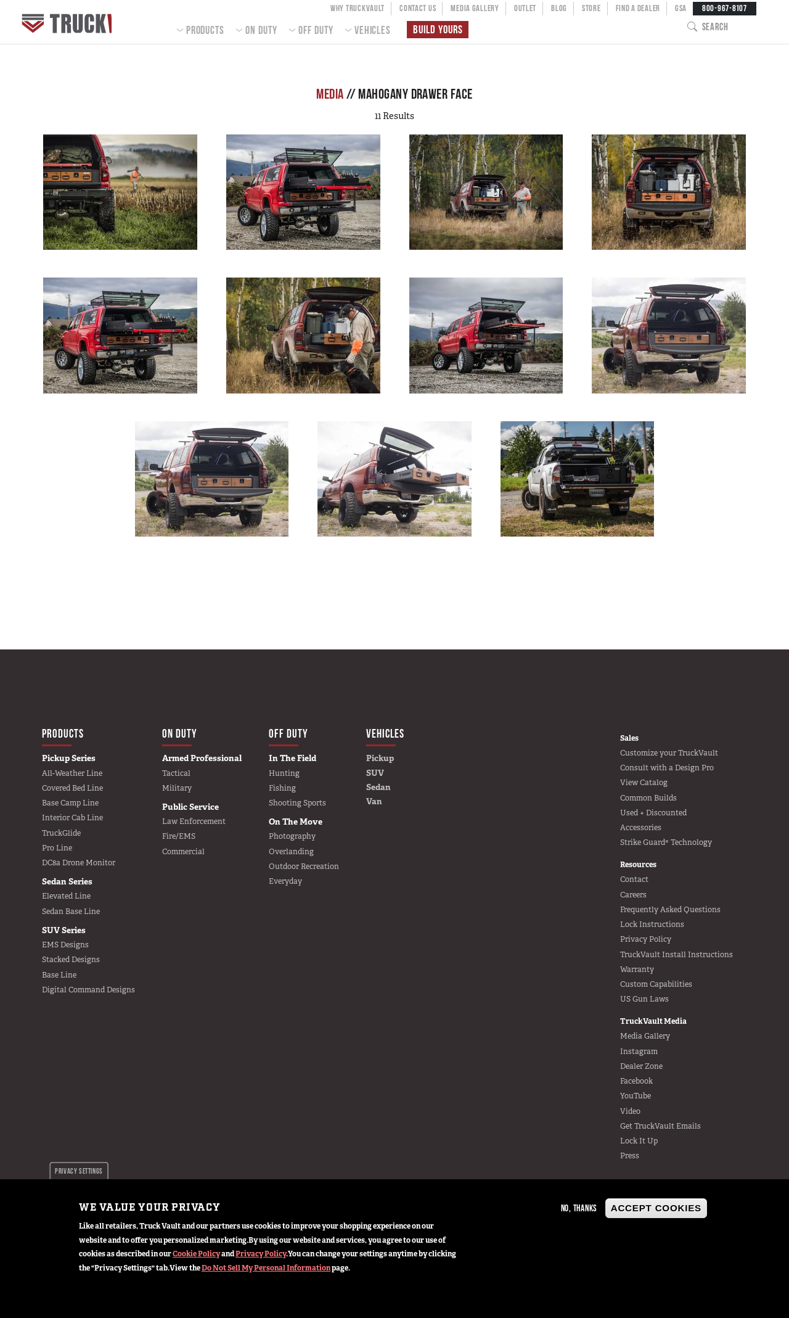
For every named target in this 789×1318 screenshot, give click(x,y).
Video (630, 1111)
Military (177, 788)
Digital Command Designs (88, 990)
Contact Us (417, 8)
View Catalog (644, 783)
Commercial (183, 852)
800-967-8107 (724, 8)
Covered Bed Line (72, 788)
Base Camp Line (70, 803)
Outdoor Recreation (304, 866)
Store (591, 8)
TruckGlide (61, 833)
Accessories (640, 828)
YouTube (635, 1096)
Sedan (378, 787)
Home (75, 22)
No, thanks (579, 1208)
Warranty (637, 969)
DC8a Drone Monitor (78, 863)
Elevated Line (66, 896)
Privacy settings (79, 1171)
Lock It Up (639, 1141)
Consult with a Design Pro (667, 768)
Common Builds (648, 798)
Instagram (639, 1051)
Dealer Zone (641, 1066)
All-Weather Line (72, 773)
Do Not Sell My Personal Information (266, 1268)
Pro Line (57, 848)
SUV (375, 772)
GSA (681, 8)
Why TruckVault (357, 8)
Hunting (284, 773)
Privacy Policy (260, 1254)
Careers (633, 895)
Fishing (282, 788)
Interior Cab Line (72, 818)
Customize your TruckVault (669, 753)
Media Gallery (475, 8)
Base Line (59, 975)
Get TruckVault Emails (660, 1126)
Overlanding (291, 852)
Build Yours (436, 30)
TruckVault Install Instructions (676, 955)
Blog (559, 8)
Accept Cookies (656, 1208)
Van (374, 801)
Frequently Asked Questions (670, 910)
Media (329, 93)
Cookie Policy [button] (196, 1254)
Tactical (176, 773)
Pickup (380, 758)
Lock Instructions (652, 924)
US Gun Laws (644, 999)
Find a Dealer (638, 8)
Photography (292, 836)
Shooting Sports (297, 803)
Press (629, 1156)
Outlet (525, 8)
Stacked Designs (71, 960)
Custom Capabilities (656, 984)
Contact (634, 879)
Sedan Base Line (71, 911)
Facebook (636, 1081)
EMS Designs (65, 945)
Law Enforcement (194, 821)
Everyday (285, 881)
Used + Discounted (653, 813)
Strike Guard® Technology (666, 842)
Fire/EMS (178, 836)
